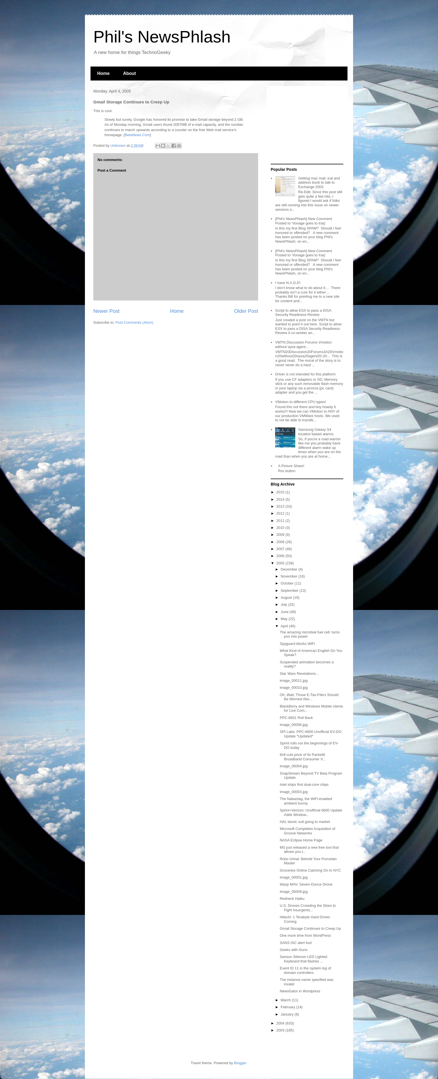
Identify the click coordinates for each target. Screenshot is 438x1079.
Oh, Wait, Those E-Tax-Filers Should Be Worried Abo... (309, 697)
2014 (280, 499)
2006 (280, 556)
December (290, 569)
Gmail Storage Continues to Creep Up (310, 928)
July (284, 604)
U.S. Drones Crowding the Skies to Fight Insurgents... (308, 907)
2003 (280, 1030)
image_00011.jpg (294, 680)
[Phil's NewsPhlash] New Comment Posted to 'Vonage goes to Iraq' (303, 221)
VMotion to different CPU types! (300, 402)
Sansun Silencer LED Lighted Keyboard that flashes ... (303, 959)
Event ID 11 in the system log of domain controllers (305, 970)
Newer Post (106, 311)
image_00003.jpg (294, 792)
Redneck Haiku (292, 898)
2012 (280, 513)
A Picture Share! (291, 466)
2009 (280, 535)
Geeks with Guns (293, 950)
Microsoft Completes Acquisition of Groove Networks (307, 831)
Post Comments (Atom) (134, 322)
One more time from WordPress (305, 935)
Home (103, 73)
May (285, 619)
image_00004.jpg (294, 766)
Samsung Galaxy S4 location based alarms (315, 431)
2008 (280, 542)
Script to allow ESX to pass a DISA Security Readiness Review (303, 312)
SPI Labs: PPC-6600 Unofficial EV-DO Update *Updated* (310, 734)
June (285, 612)
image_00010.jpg (294, 687)
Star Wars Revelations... (299, 673)
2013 (280, 506)
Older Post (246, 311)
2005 (280, 563)
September (290, 590)
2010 (280, 528)
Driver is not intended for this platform (305, 374)
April (285, 626)
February (288, 1007)
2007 (280, 549)
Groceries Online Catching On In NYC (310, 870)
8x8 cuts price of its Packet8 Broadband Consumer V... (302, 757)
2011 (280, 521)
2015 (280, 492)
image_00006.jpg (294, 725)
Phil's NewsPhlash (162, 36)
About (129, 73)
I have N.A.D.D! (287, 283)
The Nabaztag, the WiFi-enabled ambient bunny (306, 801)
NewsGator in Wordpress (300, 991)
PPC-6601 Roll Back (296, 718)
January (288, 1014)
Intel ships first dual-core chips (304, 784)
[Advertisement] (306, 125)
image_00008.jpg (294, 891)
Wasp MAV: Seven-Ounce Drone (306, 884)
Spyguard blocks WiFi (297, 644)
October (288, 583)
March (286, 1000)
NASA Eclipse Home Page (301, 840)
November (290, 576)
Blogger (240, 1063)
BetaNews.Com (137, 135)
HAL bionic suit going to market (305, 822)
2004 (280, 1023)
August (287, 597)
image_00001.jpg (294, 877)
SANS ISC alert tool (295, 943)
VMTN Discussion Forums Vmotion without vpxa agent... (303, 344)
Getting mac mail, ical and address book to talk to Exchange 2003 (319, 182)
